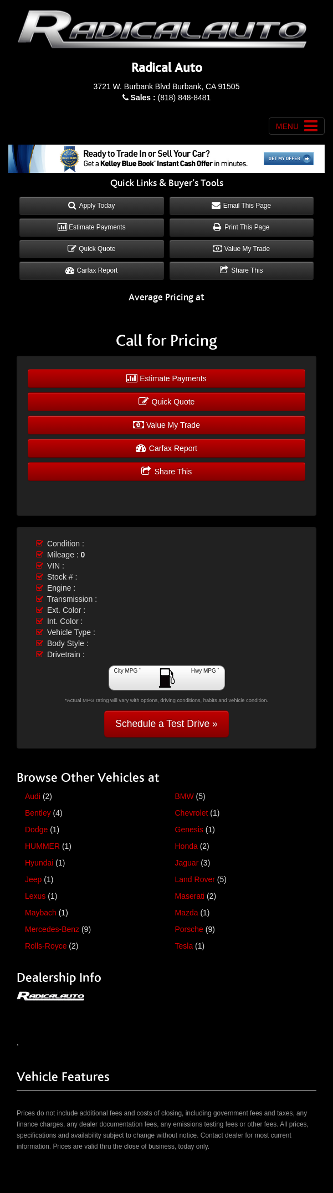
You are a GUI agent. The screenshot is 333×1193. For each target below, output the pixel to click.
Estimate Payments (92, 227)
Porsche (189, 929)
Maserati (190, 896)
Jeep (33, 879)
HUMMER (42, 846)
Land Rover (195, 879)
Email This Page (241, 205)
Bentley (38, 812)
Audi (32, 796)
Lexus (35, 896)
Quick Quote (91, 249)
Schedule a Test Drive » (166, 723)
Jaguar (187, 862)
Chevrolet (191, 812)
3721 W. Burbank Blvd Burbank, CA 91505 (167, 86)
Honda (186, 846)
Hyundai (39, 862)
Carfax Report (91, 270)
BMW (184, 796)
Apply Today (91, 205)
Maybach (41, 912)
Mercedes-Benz (52, 929)
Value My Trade (241, 249)
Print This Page (241, 227)
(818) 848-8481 (171, 97)
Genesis (189, 829)
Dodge (36, 829)
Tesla (184, 945)
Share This (241, 270)
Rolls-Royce (45, 945)
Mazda (186, 912)
